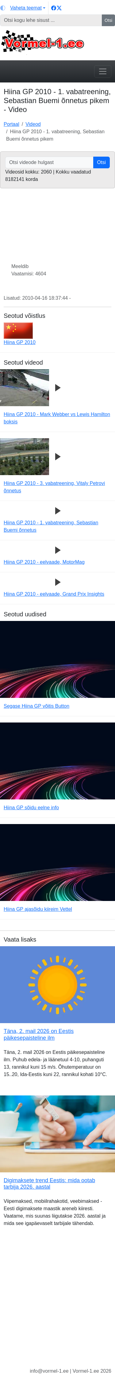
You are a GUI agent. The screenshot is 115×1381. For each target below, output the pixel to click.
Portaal (11, 124)
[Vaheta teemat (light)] (23, 8)
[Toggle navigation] (102, 71)
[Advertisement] (57, 1302)
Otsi (108, 20)
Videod (33, 124)
